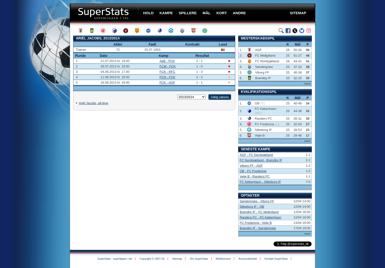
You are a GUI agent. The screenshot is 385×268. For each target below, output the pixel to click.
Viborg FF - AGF (251, 165)
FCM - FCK (168, 66)
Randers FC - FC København (260, 217)
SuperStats (105, 13)
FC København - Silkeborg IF (260, 182)
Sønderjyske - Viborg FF (257, 201)
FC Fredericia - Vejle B (256, 223)
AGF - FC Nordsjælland (256, 155)
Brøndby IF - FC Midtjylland (259, 212)
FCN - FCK (167, 77)
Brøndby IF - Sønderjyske (258, 228)
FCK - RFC (167, 72)
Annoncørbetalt (248, 258)
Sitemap (177, 258)
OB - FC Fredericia (253, 171)
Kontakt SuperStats (276, 258)
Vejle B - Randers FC (255, 176)
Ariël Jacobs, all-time (93, 103)
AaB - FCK (167, 61)
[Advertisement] (40, 96)
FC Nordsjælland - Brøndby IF (261, 160)
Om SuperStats (199, 258)
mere (307, 83)
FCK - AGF (167, 82)
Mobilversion (223, 258)
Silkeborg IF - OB (252, 206)
